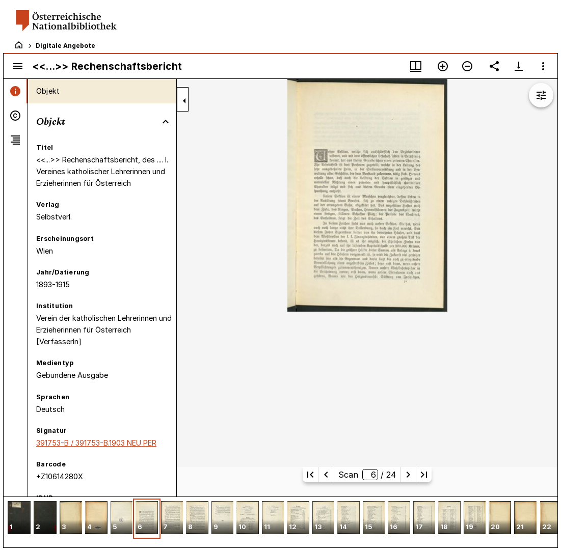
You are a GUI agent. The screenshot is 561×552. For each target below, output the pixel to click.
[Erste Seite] (310, 474)
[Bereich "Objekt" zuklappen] (165, 122)
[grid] (280, 521)
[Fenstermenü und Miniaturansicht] (416, 66)
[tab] (16, 91)
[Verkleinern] (467, 66)
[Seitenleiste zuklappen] (184, 101)
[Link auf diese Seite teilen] (494, 66)
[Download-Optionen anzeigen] (518, 66)
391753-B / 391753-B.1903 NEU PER (96, 442)
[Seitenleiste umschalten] (18, 66)
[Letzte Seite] (424, 474)
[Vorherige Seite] (326, 474)
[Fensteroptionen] (543, 66)
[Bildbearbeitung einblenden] (541, 95)
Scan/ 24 (366, 474)
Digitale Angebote (65, 45)
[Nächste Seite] (408, 474)
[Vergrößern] (443, 66)
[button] (19, 518)
